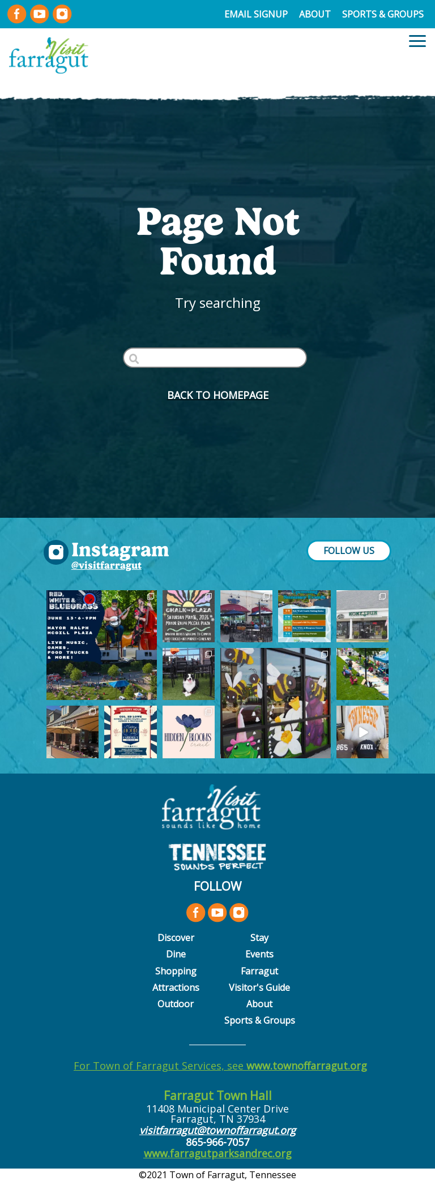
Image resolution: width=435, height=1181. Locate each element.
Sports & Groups (383, 14)
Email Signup (256, 14)
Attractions (175, 987)
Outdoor (175, 1004)
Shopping (176, 971)
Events (259, 954)
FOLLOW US (348, 550)
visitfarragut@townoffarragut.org (217, 1130)
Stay (259, 937)
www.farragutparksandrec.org (218, 1153)
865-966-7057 (217, 1142)
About (315, 14)
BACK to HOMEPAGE (217, 395)
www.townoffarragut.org (306, 1065)
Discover (175, 937)
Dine (176, 954)
